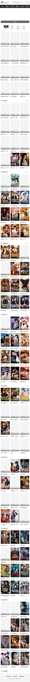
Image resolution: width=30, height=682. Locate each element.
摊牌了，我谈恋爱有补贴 (7, 365)
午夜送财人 (23, 453)
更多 (27, 100)
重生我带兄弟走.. (5, 96)
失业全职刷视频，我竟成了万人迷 (19, 310)
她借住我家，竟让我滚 (6, 310)
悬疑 (18, 28)
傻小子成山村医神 (15, 403)
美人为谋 (3, 490)
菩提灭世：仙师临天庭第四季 (18, 490)
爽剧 (17, 6)
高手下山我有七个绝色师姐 (7, 277)
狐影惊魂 (22, 545)
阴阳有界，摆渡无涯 (6, 579)
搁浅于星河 (13, 331)
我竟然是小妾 (23, 293)
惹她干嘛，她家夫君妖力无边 (18, 524)
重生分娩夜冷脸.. (24, 46)
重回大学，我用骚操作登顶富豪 (18, 167)
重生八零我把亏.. (5, 46)
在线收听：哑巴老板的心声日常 (18, 239)
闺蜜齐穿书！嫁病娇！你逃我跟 (18, 222)
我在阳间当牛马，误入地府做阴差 (9, 545)
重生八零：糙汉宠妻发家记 (17, 117)
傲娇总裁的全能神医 (6, 331)
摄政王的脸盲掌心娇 (6, 474)
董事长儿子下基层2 (25, 277)
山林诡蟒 (13, 595)
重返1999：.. (23, 96)
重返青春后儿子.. (24, 63)
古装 (12, 28)
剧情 (24, 28)
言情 (22, 6)
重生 (7, 6)
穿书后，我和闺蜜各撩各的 (7, 189)
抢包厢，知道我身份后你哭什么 (8, 436)
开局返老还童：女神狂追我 (17, 205)
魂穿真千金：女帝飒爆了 (7, 222)
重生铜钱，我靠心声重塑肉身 (18, 134)
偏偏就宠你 (23, 381)
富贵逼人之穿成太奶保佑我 (7, 239)
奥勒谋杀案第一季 (24, 616)
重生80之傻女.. (4, 79)
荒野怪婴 (13, 545)
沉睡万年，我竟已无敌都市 (7, 260)
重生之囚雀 (13, 46)
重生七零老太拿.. (15, 79)
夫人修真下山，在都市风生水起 (8, 403)
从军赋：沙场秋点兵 (16, 507)
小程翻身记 (13, 666)
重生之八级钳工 (5, 117)
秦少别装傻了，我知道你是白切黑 (19, 381)
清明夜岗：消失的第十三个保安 (18, 579)
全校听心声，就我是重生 (17, 151)
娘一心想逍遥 (4, 507)
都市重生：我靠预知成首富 (7, 151)
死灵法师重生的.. (5, 63)
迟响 (12, 453)
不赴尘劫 (13, 474)
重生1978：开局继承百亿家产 (8, 134)
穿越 (12, 6)
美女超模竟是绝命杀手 (16, 293)
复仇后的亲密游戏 (5, 666)
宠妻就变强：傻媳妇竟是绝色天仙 (19, 260)
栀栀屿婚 (13, 365)
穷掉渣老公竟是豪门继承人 (7, 293)
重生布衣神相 (23, 134)
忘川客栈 (22, 562)
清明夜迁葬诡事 (5, 595)
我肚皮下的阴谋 (14, 348)
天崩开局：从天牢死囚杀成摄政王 (9, 205)
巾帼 (21, 260)
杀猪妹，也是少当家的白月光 (18, 436)
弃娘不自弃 (3, 616)
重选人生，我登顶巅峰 (6, 167)
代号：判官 (3, 453)
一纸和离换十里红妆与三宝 (7, 524)
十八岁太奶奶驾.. (15, 63)
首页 (2, 6)
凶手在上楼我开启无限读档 (17, 419)
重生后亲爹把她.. (24, 79)
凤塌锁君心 (3, 562)
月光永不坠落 (4, 633)
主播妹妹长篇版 (5, 650)
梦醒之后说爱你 (24, 331)
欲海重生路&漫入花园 (16, 650)
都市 (27, 6)
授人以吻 (3, 381)
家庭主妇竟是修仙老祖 (16, 277)
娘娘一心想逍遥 (24, 524)
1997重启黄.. (14, 96)
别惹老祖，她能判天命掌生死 (18, 562)
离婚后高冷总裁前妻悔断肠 (7, 348)
